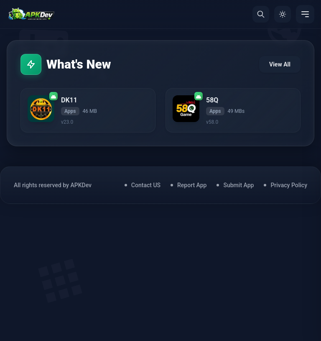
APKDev (81, 185)
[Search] (260, 14)
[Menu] (305, 14)
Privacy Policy (288, 185)
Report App (191, 185)
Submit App (238, 185)
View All (279, 64)
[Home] (31, 14)
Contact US (145, 185)
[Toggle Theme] (282, 14)
